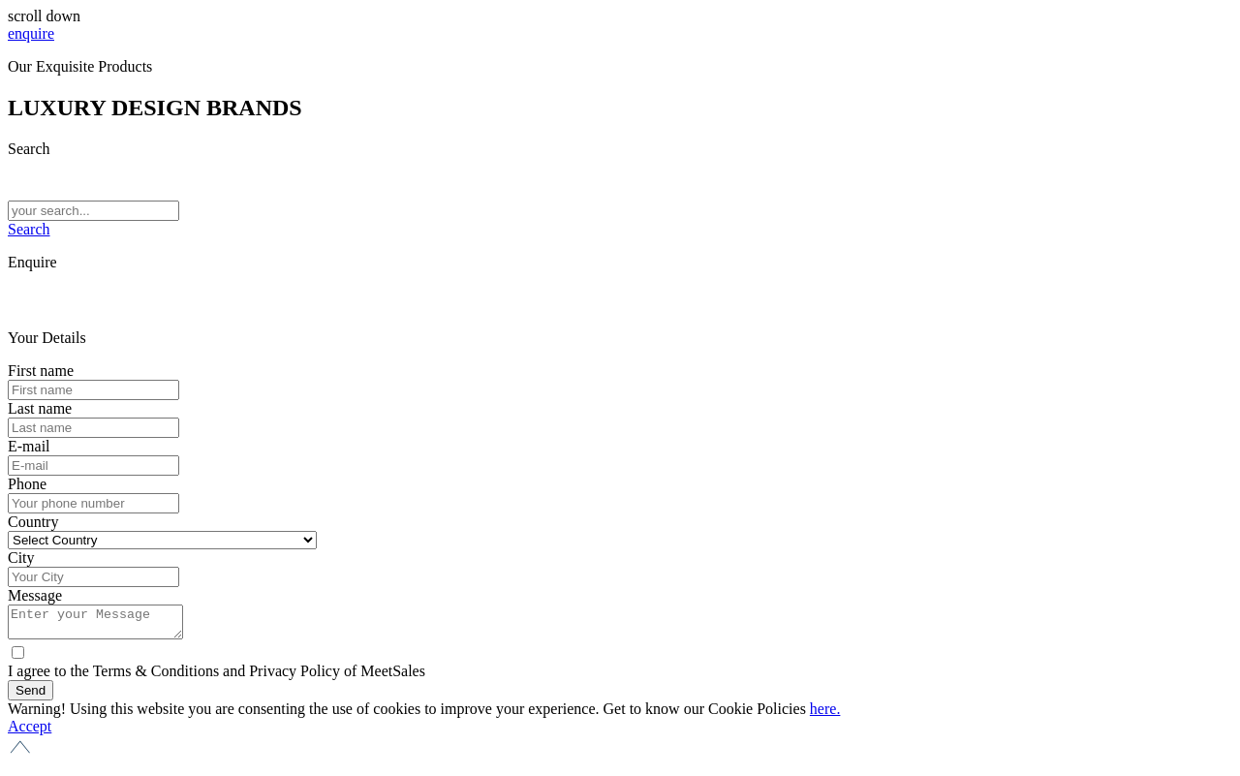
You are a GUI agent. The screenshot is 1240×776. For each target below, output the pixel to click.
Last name (40, 408)
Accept (29, 732)
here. (825, 714)
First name (41, 370)
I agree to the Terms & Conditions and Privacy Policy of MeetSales (216, 676)
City (21, 557)
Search (29, 229)
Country (33, 521)
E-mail (29, 446)
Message (35, 595)
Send (31, 696)
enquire (31, 33)
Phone (27, 484)
